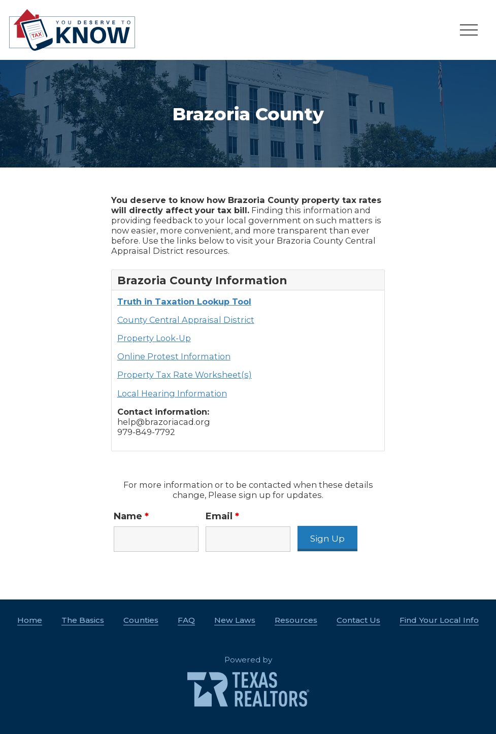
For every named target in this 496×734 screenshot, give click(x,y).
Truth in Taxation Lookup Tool (184, 301)
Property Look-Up (154, 338)
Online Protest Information (173, 356)
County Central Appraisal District (185, 320)
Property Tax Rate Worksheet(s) (184, 375)
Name (131, 516)
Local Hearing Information (172, 393)
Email (222, 516)
